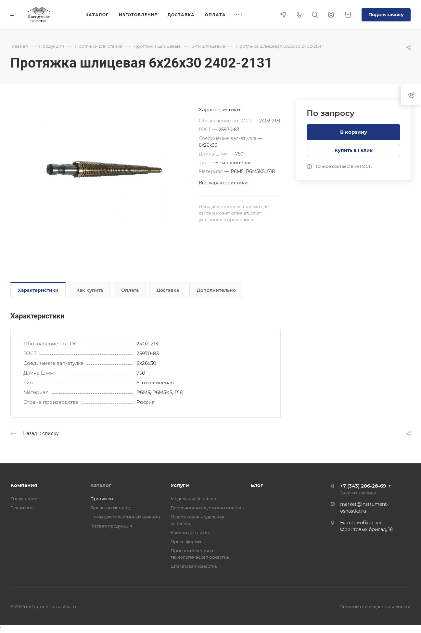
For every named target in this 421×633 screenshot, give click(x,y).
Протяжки (101, 498)
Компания (23, 485)
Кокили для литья (190, 532)
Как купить (89, 290)
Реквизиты (22, 507)
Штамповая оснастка (194, 566)
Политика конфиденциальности (375, 606)
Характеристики (38, 290)
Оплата (130, 290)
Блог (256, 485)
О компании (24, 498)
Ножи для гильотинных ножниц (125, 516)
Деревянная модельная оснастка (207, 507)
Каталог (100, 485)
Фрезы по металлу (110, 507)
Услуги (180, 485)
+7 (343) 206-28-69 (363, 486)
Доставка (168, 290)
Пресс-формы (186, 541)
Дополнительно (216, 290)
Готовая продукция (111, 525)
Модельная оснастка (193, 498)
